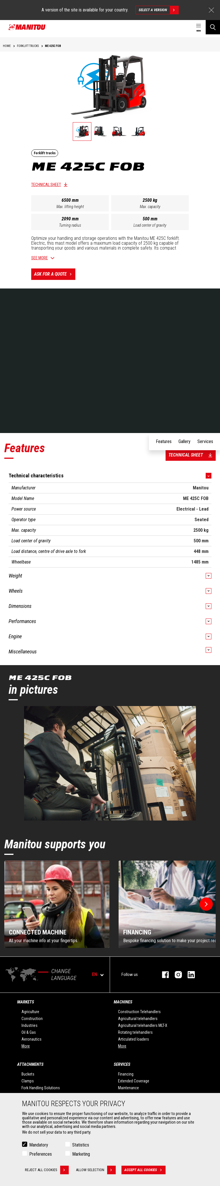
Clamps (27, 1081)
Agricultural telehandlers (138, 1018)
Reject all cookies (47, 1170)
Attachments (30, 1064)
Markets (25, 1002)
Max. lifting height (70, 207)
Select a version (158, 10)
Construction (32, 1018)
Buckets (27, 1074)
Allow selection (96, 1170)
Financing (125, 1074)
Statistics (80, 1145)
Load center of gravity (149, 225)
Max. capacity (150, 207)
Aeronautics (31, 1039)
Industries (29, 1025)
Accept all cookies (145, 1170)
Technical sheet (46, 184)
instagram (175, 974)
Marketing (81, 1154)
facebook (162, 974)
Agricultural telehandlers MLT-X (142, 1025)
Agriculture (30, 1011)
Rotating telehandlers (135, 1032)
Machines (123, 1002)
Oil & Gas (28, 1032)
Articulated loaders (133, 1039)
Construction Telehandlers (139, 1011)
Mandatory (38, 1145)
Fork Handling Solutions (40, 1088)
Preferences (40, 1154)
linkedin (188, 974)
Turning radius (70, 225)
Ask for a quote (54, 274)
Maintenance (128, 1088)
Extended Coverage (133, 1081)
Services (122, 1064)
